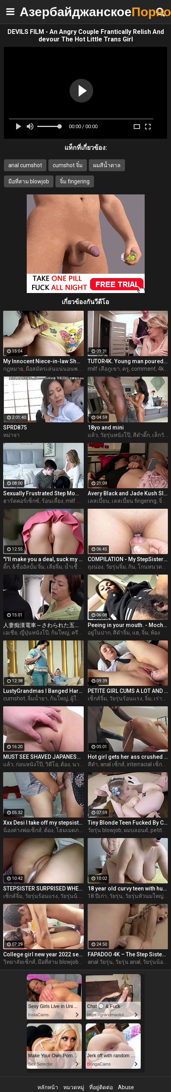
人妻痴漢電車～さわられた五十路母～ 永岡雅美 (43, 625)
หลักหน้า (47, 1087)
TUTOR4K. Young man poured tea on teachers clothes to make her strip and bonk (128, 361)
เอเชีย (10, 632)
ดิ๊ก (6, 567)
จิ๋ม (162, 501)
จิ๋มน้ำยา (38, 698)
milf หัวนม (78, 501)
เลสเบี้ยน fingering (134, 501)
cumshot (14, 698)
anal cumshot (25, 165)
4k (161, 369)
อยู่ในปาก (99, 632)
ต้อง (65, 764)
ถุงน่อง (95, 567)
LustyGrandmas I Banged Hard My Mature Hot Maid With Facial (43, 691)
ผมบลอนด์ (136, 830)
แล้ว (93, 435)
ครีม (77, 632)
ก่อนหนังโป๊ (29, 764)
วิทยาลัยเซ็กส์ (19, 962)
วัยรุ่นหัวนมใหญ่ (144, 896)
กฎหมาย (13, 369)
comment (143, 369)
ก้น (131, 567)
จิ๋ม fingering (75, 181)
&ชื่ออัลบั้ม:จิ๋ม (28, 567)
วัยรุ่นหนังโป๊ (115, 435)
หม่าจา (11, 435)
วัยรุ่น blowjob (104, 830)
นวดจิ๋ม (81, 764)
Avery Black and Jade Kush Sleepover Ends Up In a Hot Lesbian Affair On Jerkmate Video (128, 493)
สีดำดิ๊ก (141, 435)
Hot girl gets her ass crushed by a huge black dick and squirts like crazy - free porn (128, 757)
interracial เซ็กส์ (146, 764)
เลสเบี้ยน (98, 501)
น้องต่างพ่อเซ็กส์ (22, 830)
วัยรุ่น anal (127, 962)
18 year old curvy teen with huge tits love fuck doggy (128, 888)
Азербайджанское (39, 11)
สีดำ (93, 764)
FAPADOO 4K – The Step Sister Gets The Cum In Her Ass (128, 954)
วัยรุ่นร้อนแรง (125, 698)
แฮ (135, 632)
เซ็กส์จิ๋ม (97, 698)
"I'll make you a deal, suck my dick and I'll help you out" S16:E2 (43, 559)
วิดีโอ (51, 764)
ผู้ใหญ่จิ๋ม (80, 698)
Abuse (126, 1087)
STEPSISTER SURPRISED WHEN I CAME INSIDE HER (43, 888)
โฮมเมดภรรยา (73, 830)
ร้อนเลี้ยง (52, 501)
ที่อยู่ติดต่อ (101, 1087)
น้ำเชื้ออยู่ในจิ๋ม (82, 567)
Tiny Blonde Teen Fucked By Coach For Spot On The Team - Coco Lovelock (128, 822)
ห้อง (155, 632)
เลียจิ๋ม (54, 567)
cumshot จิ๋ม (68, 165)
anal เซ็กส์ (112, 764)
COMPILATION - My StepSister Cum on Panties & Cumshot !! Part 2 (128, 559)
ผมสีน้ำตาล (107, 165)
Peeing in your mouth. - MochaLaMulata (128, 625)
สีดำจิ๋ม (121, 632)
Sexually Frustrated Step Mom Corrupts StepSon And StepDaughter (43, 493)
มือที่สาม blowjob (28, 181)
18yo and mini (106, 427)
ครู (125, 369)
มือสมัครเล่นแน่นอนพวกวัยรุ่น (61, 369)
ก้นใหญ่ (60, 632)
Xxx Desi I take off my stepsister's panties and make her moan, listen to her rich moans (43, 822)
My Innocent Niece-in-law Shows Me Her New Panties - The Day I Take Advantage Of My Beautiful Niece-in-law (43, 361)
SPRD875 (15, 427)
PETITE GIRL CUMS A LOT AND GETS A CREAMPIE (128, 691)
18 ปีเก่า (97, 896)
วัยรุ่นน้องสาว (76, 896)
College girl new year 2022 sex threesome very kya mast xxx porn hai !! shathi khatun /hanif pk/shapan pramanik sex (43, 954)
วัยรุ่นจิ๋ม (116, 567)
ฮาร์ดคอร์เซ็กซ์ (21, 501)
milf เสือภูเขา (104, 369)
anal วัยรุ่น (100, 962)
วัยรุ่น (116, 896)
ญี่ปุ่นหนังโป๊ (34, 632)
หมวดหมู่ (73, 1087)
